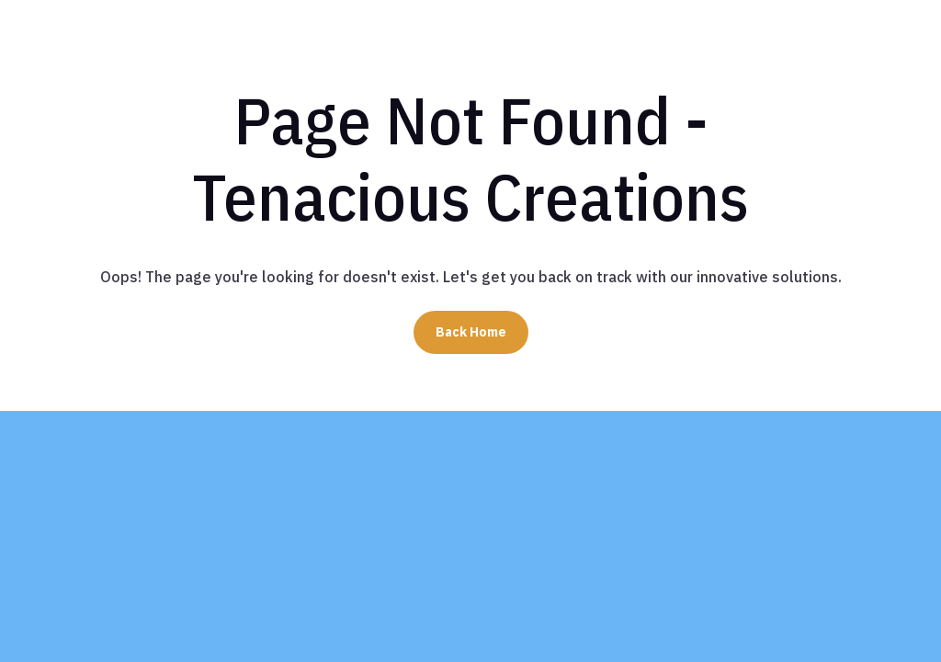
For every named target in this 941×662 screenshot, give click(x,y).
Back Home (471, 332)
